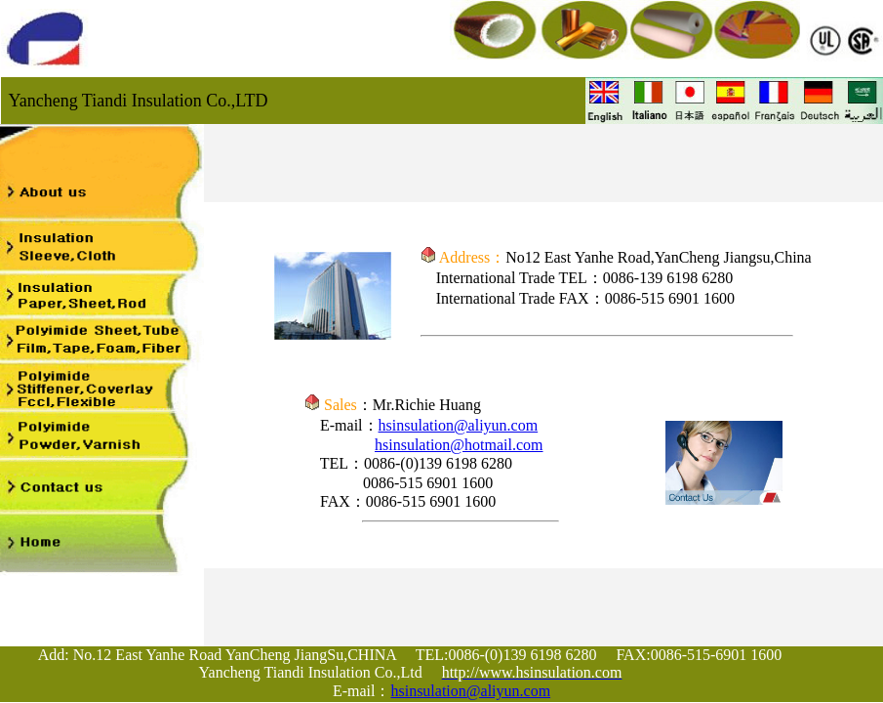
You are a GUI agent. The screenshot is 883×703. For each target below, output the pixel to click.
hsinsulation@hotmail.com (459, 444)
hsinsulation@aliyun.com (459, 425)
